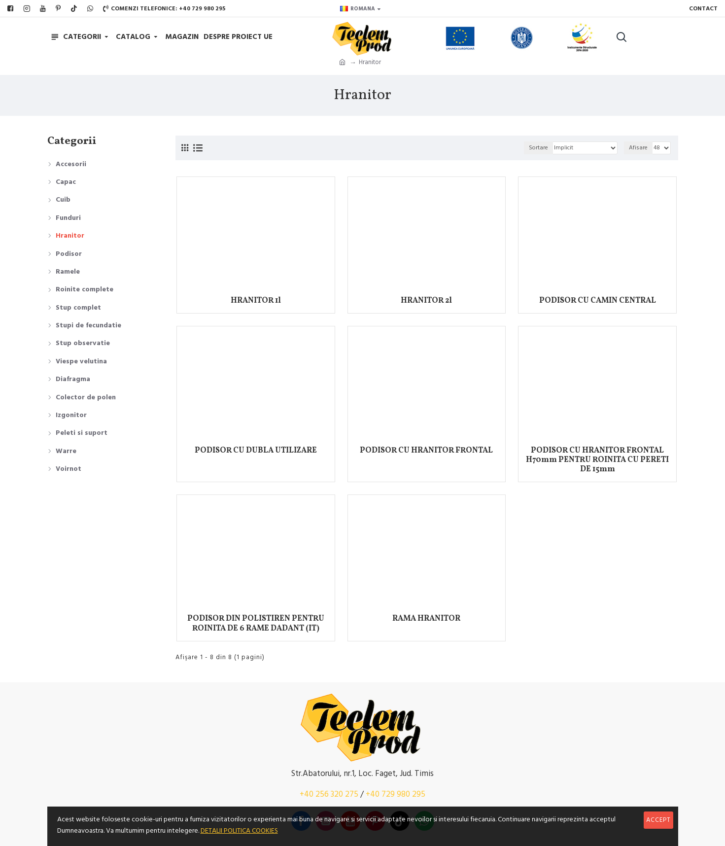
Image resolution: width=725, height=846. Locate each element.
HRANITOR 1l (256, 301)
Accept (658, 819)
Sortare (538, 147)
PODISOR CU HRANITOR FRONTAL (426, 451)
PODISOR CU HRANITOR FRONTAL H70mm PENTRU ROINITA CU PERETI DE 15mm (597, 460)
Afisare (638, 147)
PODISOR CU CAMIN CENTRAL (597, 301)
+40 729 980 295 (395, 794)
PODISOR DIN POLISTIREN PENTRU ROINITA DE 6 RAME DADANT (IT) (255, 623)
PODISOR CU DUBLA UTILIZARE (256, 451)
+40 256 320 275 (329, 794)
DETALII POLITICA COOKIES (239, 831)
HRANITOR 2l (426, 301)
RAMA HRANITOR (426, 619)
